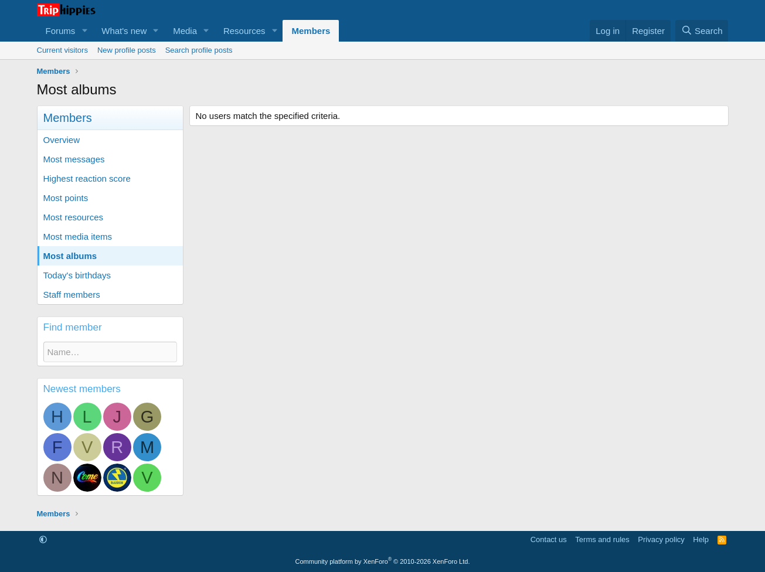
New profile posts (126, 50)
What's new (124, 31)
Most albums (70, 256)
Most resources (73, 217)
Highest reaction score (87, 178)
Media (185, 31)
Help (701, 539)
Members (310, 31)
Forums (61, 31)
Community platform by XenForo (382, 561)
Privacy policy (661, 539)
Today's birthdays (77, 275)
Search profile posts (199, 50)
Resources (244, 31)
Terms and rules (602, 539)
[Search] (702, 31)
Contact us (549, 539)
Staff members (71, 294)
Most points (66, 198)
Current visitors (62, 50)
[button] (84, 31)
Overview (61, 140)
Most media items (78, 236)
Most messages (74, 159)
